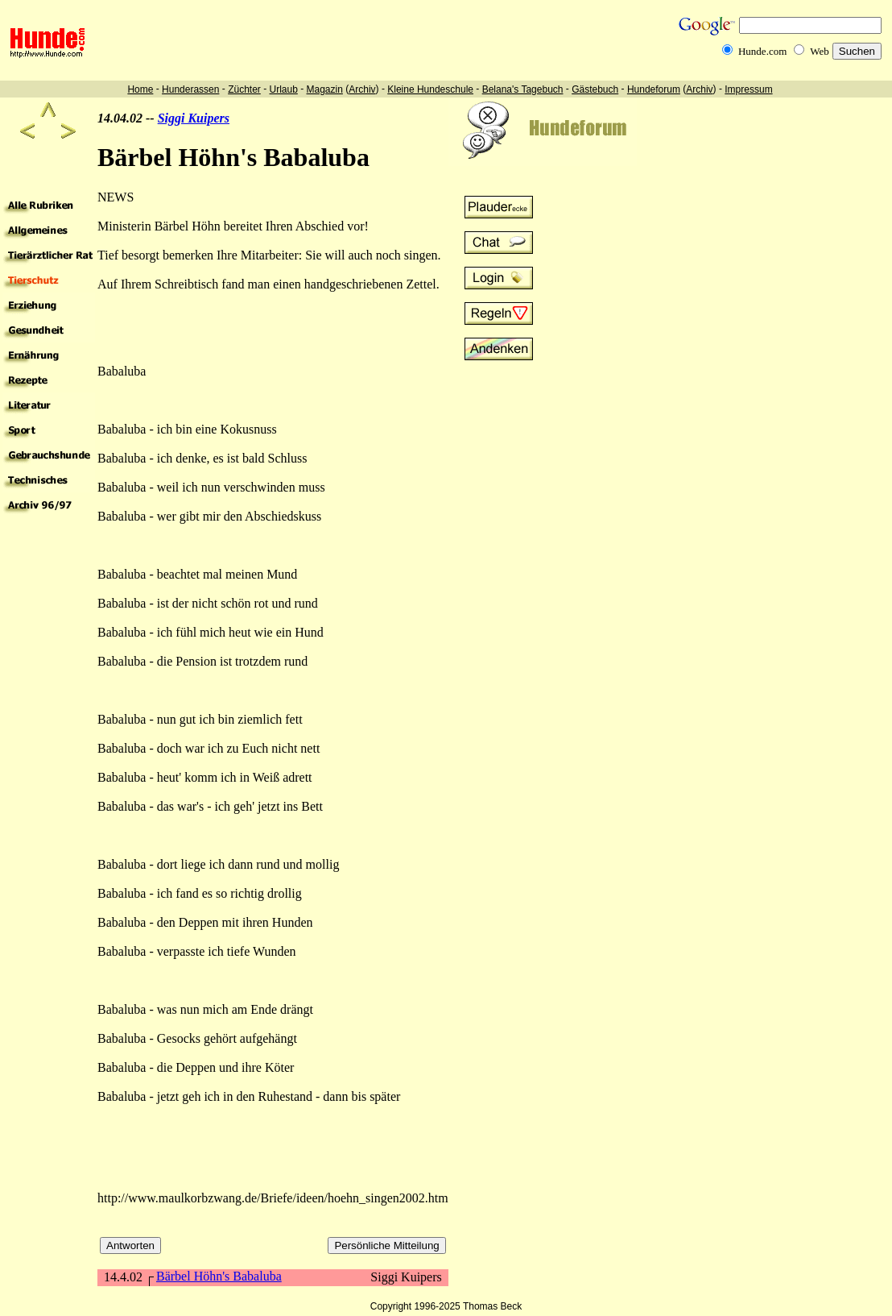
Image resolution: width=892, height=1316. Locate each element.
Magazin (325, 89)
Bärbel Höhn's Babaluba (219, 1276)
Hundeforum (653, 89)
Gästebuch (595, 89)
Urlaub (283, 89)
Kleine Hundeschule (430, 89)
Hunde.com (762, 51)
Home (140, 89)
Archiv (362, 89)
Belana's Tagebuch (523, 89)
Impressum (748, 89)
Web (819, 51)
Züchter (244, 89)
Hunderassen (190, 89)
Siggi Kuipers (193, 118)
